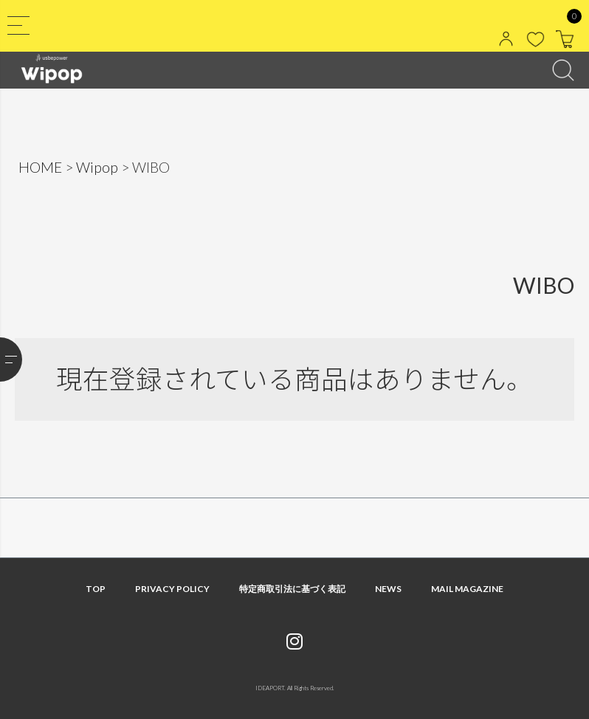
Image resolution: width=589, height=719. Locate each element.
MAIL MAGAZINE (467, 588)
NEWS (388, 588)
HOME (40, 167)
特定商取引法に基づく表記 (292, 588)
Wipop (97, 167)
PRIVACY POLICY (172, 588)
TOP (96, 588)
